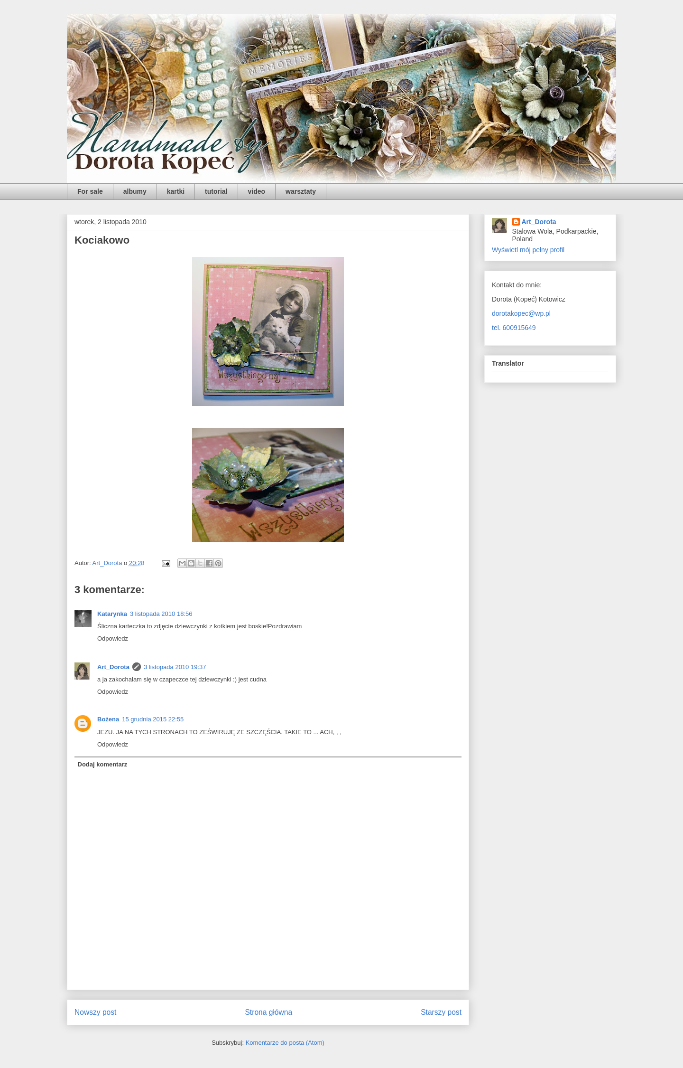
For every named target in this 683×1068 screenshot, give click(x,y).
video (257, 191)
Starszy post (441, 1012)
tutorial (216, 191)
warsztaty (301, 191)
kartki (176, 191)
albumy (135, 191)
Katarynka (112, 613)
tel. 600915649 (514, 327)
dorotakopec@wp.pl (521, 313)
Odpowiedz (112, 638)
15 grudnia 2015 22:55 (153, 719)
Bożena (108, 719)
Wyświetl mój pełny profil (528, 250)
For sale (90, 191)
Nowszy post (95, 1012)
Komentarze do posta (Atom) (285, 1042)
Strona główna (268, 1012)
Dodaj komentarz (103, 764)
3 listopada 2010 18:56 (161, 613)
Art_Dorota (113, 667)
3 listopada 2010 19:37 (175, 667)
